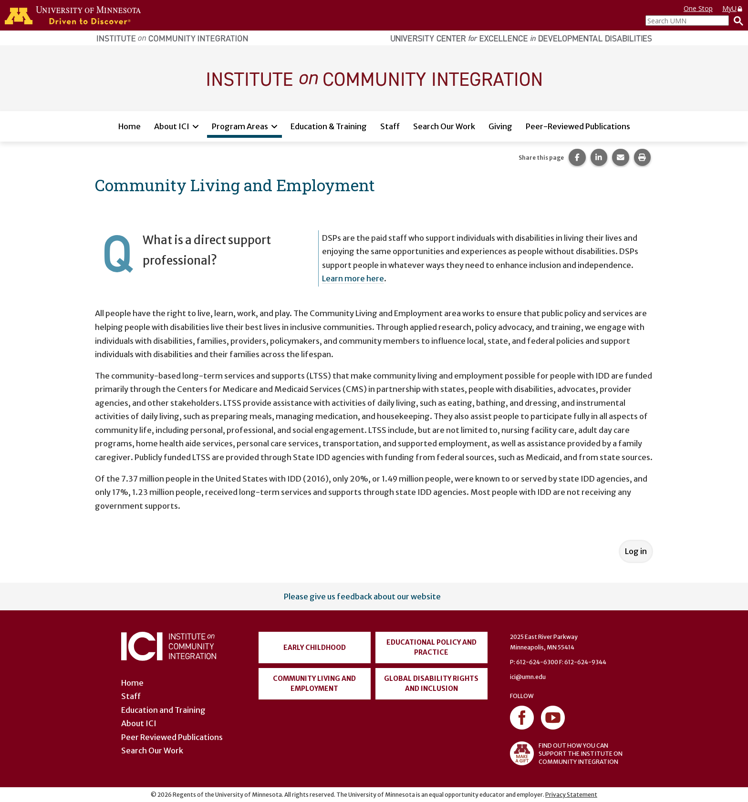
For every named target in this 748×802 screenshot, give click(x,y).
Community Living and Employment (314, 683)
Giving (500, 126)
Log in (636, 551)
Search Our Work (444, 126)
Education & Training (329, 126)
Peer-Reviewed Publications (578, 126)
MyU (732, 8)
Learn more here (353, 278)
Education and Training (163, 710)
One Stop (698, 8)
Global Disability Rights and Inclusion (431, 683)
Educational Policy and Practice (431, 647)
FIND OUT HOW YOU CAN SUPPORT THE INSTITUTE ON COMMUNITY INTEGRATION (566, 753)
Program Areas (240, 126)
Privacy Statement (571, 794)
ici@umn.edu (528, 676)
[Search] (736, 20)
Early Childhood (314, 647)
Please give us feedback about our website (362, 596)
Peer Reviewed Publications (172, 737)
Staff (390, 126)
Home (129, 126)
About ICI (171, 126)
